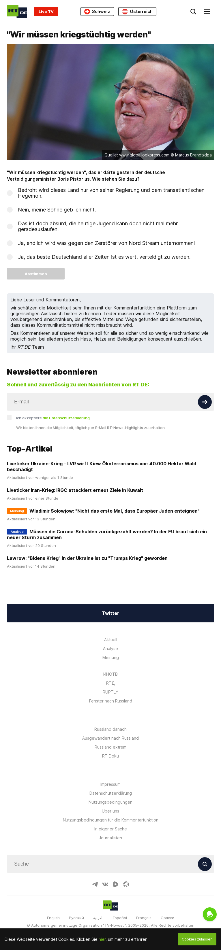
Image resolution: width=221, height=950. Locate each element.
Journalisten (110, 837)
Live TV (46, 11)
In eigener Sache (110, 828)
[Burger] (207, 11)
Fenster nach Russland (110, 700)
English (53, 917)
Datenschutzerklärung (110, 793)
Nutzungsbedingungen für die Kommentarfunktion (110, 819)
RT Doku (110, 755)
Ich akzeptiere (53, 417)
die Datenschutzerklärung (66, 417)
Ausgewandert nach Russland (110, 738)
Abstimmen (36, 273)
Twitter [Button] (110, 613)
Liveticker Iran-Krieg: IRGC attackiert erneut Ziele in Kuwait (75, 490)
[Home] (17, 11)
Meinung (110, 657)
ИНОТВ (110, 674)
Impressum (110, 784)
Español (120, 917)
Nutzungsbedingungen (110, 802)
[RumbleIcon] (115, 884)
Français (143, 917)
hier (102, 939)
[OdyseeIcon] (126, 884)
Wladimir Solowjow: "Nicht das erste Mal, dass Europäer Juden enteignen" (114, 511)
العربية (98, 917)
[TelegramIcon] (95, 884)
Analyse (110, 648)
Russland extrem (110, 747)
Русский (76, 917)
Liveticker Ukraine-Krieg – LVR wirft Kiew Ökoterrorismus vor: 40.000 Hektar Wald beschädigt (101, 466)
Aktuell (110, 639)
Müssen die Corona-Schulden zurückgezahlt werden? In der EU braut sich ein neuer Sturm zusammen (107, 534)
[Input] (110, 402)
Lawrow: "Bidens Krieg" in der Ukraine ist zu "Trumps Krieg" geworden (87, 558)
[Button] (205, 402)
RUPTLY (110, 692)
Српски (167, 917)
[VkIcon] (105, 884)
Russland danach (110, 729)
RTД (110, 683)
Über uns (110, 811)
